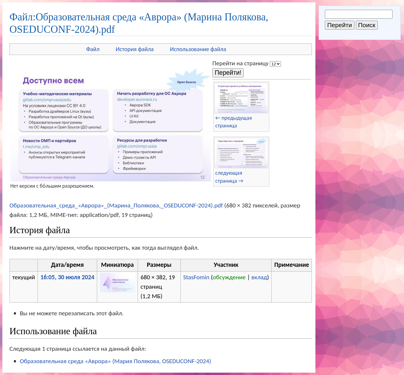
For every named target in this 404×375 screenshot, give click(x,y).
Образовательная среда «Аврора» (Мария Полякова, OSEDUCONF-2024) (115, 361)
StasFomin (196, 277)
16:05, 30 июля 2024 (67, 277)
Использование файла (198, 49)
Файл (93, 49)
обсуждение (229, 277)
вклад (259, 277)
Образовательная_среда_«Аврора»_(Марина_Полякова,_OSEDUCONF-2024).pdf (116, 205)
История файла (135, 49)
